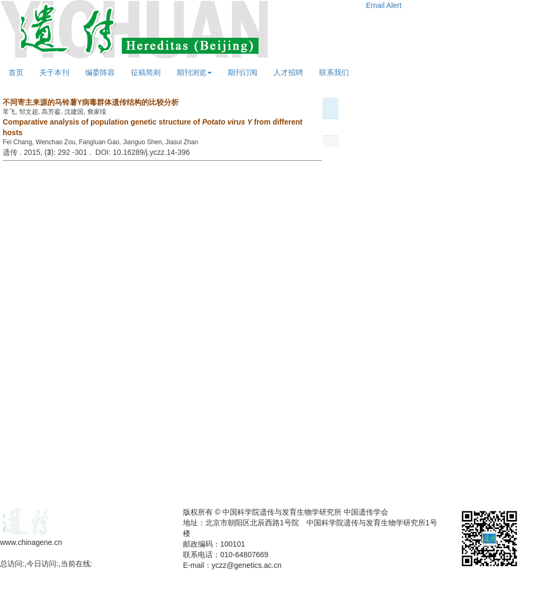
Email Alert (384, 5)
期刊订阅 (242, 72)
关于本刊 (54, 72)
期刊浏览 (194, 72)
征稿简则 (146, 72)
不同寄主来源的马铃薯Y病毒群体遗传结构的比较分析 (91, 102)
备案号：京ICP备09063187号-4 (52, 553)
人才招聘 (288, 72)
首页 (16, 72)
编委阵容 (100, 72)
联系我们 (334, 72)
